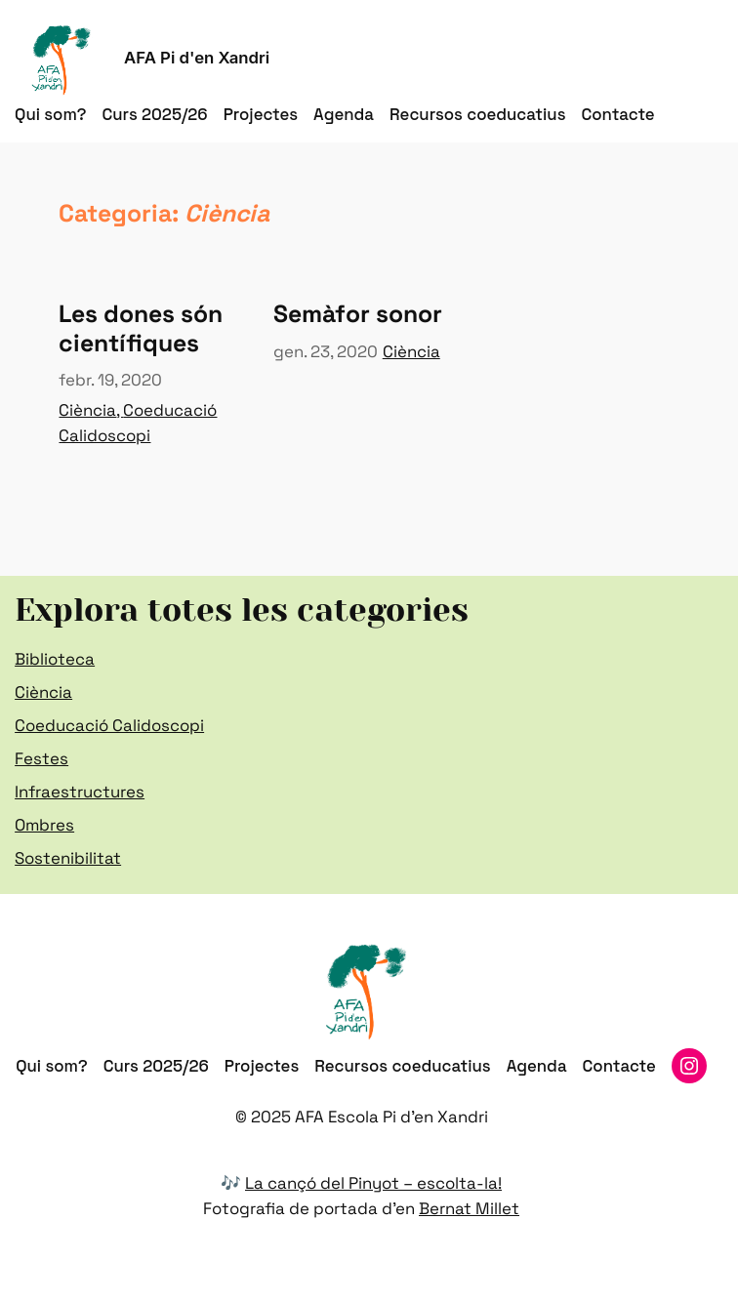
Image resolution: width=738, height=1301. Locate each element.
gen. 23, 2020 (325, 351)
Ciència (87, 410)
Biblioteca (55, 659)
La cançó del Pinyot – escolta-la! (373, 1183)
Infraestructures (79, 791)
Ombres (44, 824)
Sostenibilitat (68, 858)
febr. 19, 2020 (110, 379)
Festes (41, 758)
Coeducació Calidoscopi (109, 725)
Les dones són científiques (141, 328)
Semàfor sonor (357, 314)
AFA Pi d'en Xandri (196, 57)
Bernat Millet (469, 1208)
